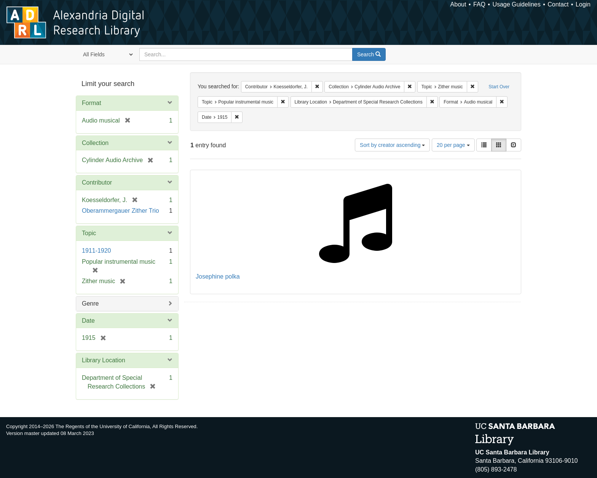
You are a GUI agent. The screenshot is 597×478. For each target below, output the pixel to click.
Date (88, 320)
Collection (95, 143)
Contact (558, 4)
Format (91, 103)
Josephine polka (218, 276)
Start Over (498, 86)
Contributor (97, 182)
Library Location (103, 360)
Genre (90, 303)
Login (583, 4)
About (458, 4)
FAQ (479, 4)
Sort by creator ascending (392, 145)
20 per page (453, 145)
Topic (89, 233)
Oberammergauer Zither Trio (120, 210)
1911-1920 (96, 250)
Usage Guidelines (516, 4)
